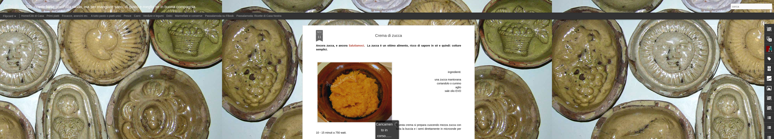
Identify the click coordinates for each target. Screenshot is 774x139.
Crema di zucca (388, 32)
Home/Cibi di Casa (32, 15)
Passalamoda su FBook (219, 15)
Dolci (169, 15)
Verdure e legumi (153, 15)
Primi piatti (53, 15)
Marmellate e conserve (188, 15)
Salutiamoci (356, 41)
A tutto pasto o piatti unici (106, 15)
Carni (137, 15)
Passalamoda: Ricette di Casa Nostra (259, 15)
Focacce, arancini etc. (75, 15)
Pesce (127, 15)
